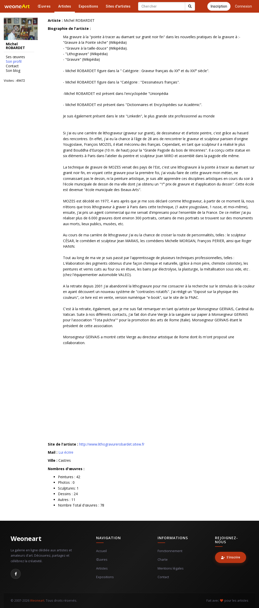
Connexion (243, 6)
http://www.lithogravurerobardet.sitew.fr (111, 444)
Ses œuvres (15, 57)
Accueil (101, 551)
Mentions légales (171, 568)
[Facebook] (16, 574)
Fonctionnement (170, 551)
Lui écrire (65, 452)
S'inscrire (230, 557)
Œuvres (44, 6)
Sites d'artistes (118, 6)
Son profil (13, 61)
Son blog (13, 70)
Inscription (219, 6)
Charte (163, 559)
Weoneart (26, 538)
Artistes (64, 6)
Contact (12, 66)
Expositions (88, 6)
